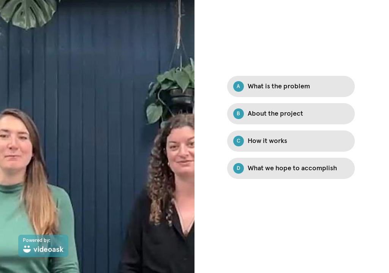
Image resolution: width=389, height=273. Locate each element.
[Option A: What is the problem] (291, 86)
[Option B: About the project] (291, 113)
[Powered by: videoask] (43, 246)
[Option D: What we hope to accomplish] (291, 168)
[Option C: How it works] (291, 141)
